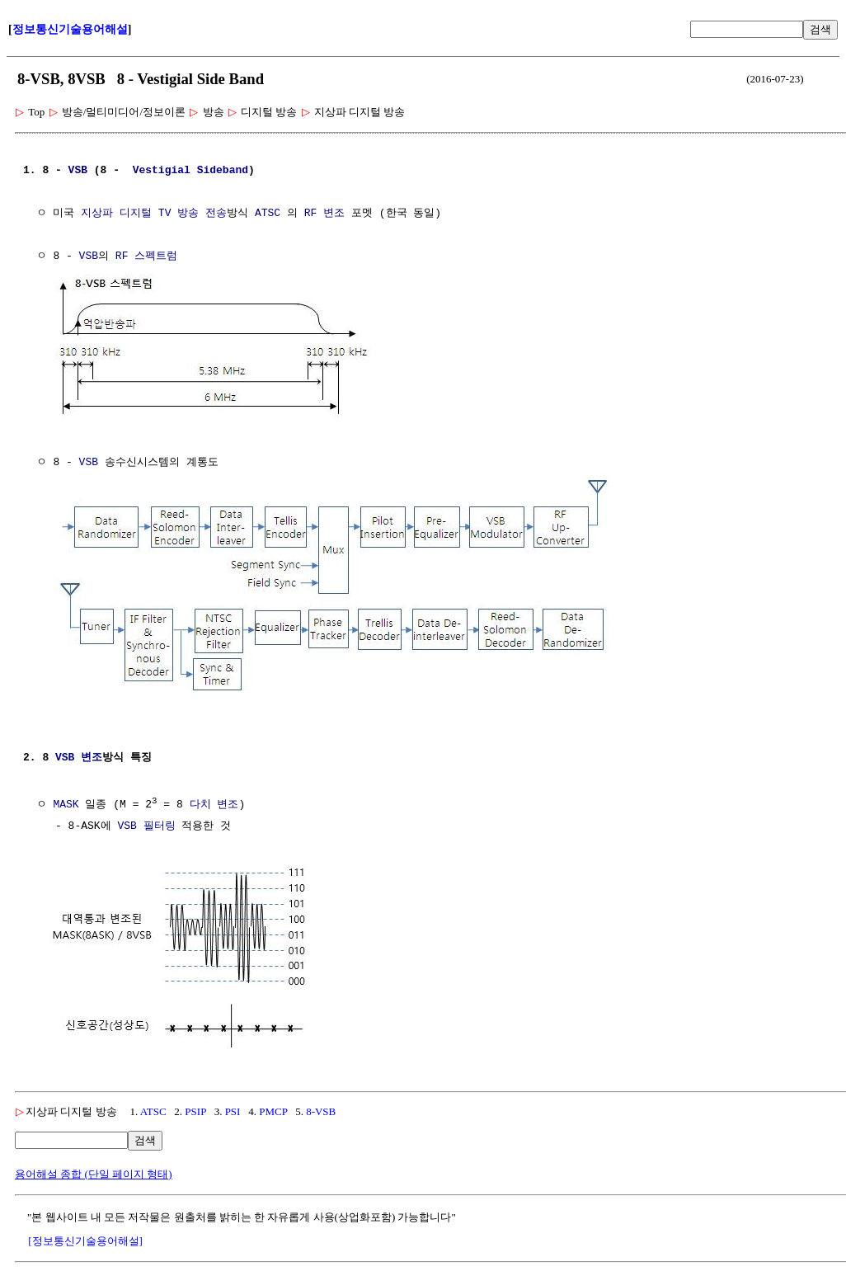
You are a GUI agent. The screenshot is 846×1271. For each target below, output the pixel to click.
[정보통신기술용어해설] (85, 1235)
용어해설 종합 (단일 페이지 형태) (93, 1168)
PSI (233, 1105)
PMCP (273, 1105)
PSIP (195, 1105)
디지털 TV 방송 (159, 213)
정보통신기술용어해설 (70, 29)
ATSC (267, 213)
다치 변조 (214, 800)
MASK (65, 800)
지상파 (97, 213)
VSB (77, 170)
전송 (216, 213)
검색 (820, 29)
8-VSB (321, 1105)
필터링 (159, 822)
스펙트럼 (155, 256)
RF (310, 213)
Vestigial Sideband (190, 170)
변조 (334, 213)
